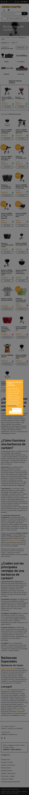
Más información (12, 406)
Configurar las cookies (15, 412)
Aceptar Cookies (17, 409)
